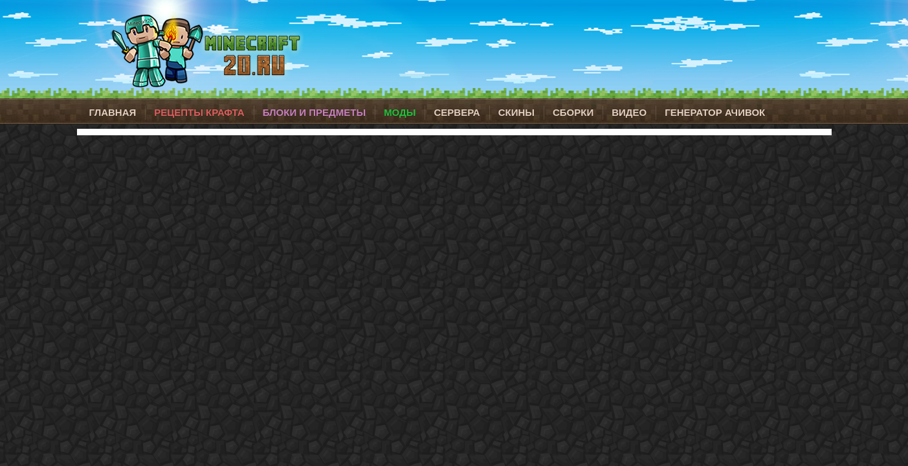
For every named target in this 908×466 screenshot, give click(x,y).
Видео (629, 112)
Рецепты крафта (199, 112)
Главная (113, 112)
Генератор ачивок (715, 112)
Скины (516, 112)
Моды (399, 112)
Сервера (457, 112)
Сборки (573, 112)
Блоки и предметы (314, 112)
